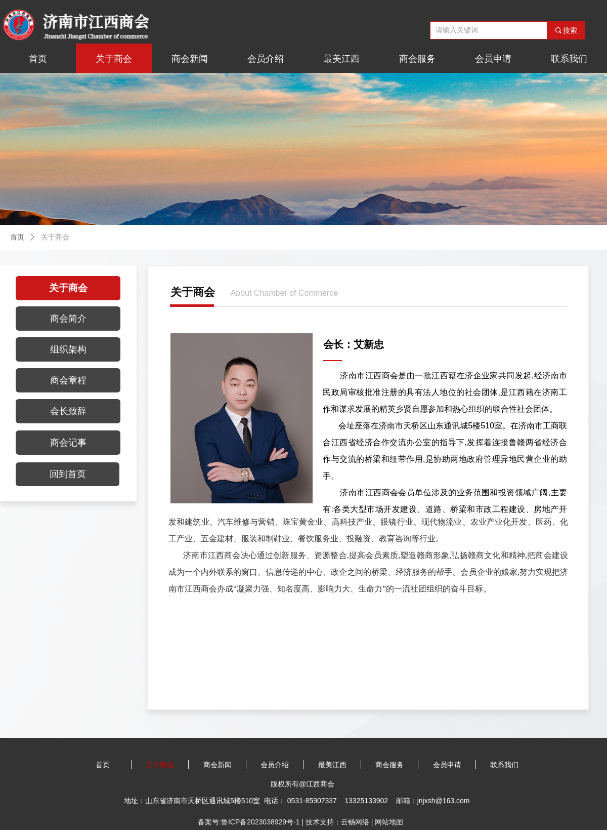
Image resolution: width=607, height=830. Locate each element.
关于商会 (55, 237)
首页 (17, 237)
